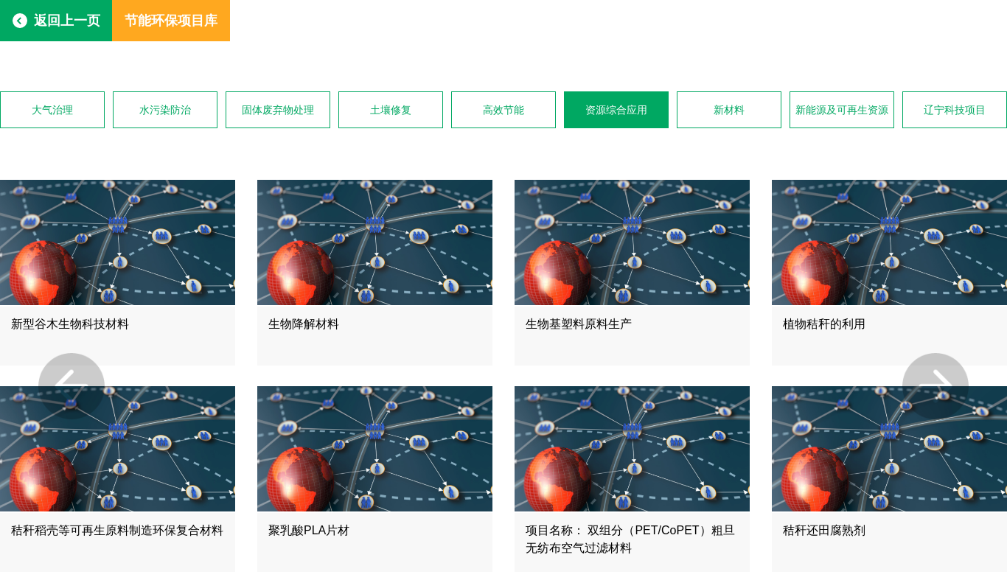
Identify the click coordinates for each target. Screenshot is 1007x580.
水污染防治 (165, 110)
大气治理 (52, 110)
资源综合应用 (616, 110)
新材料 (729, 110)
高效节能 (503, 110)
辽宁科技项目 (955, 110)
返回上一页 (67, 20)
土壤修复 (390, 110)
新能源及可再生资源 (841, 110)
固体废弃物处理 (278, 110)
